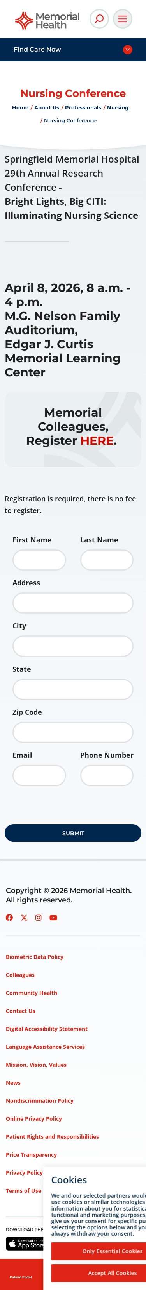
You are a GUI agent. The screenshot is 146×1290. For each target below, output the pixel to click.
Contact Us (20, 1010)
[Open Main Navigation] (122, 19)
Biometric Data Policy (34, 957)
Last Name (99, 539)
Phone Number (107, 755)
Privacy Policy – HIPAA (36, 1172)
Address (26, 582)
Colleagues (20, 975)
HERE (97, 441)
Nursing (117, 107)
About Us (46, 107)
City (19, 625)
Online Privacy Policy (34, 1118)
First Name (32, 539)
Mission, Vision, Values (36, 1064)
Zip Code (27, 712)
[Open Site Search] (99, 19)
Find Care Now (37, 49)
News (13, 1082)
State (21, 669)
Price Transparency (31, 1154)
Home (20, 107)
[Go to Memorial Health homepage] (48, 23)
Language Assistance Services (45, 1046)
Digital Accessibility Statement (47, 1028)
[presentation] (64, 808)
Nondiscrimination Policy (40, 1100)
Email (22, 755)
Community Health (31, 993)
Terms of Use (23, 1190)
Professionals (83, 107)
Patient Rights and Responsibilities (52, 1136)
